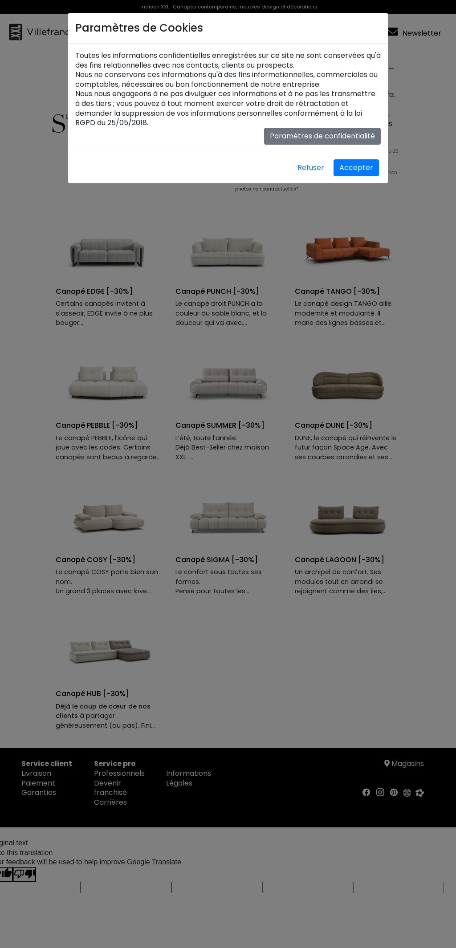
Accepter (356, 167)
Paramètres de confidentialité (322, 136)
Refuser (310, 167)
